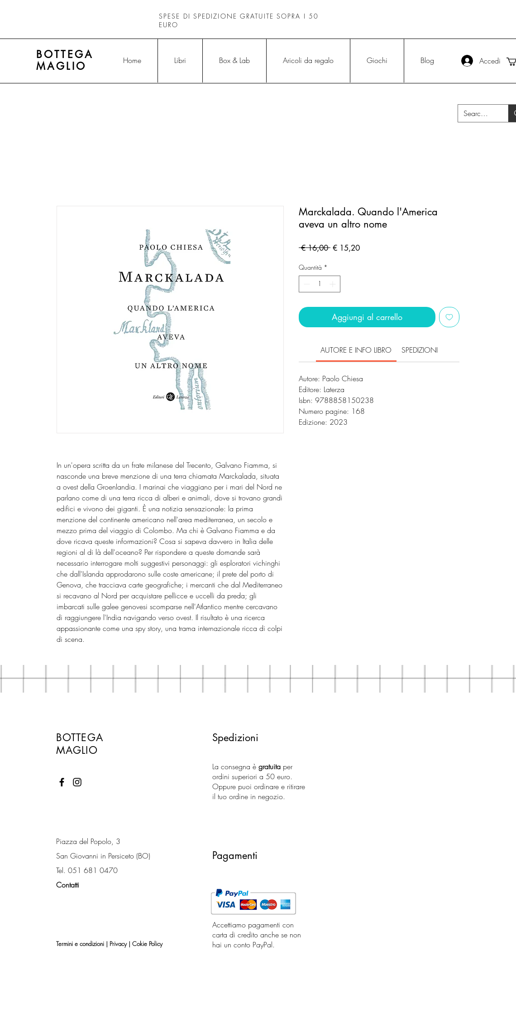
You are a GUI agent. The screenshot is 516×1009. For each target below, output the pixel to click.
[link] (356, 350)
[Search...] (476, 113)
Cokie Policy (147, 944)
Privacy (118, 944)
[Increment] (333, 284)
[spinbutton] (319, 284)
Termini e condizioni (80, 944)
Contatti (67, 885)
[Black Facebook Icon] (61, 782)
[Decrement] (305, 284)
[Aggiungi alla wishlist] (449, 317)
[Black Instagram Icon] (77, 782)
